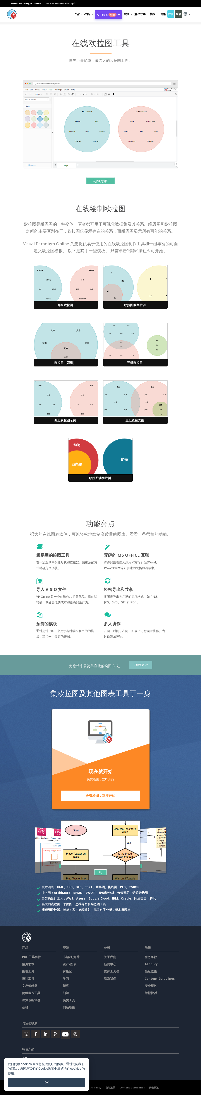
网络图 (100, 887)
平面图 (67, 904)
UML (60, 887)
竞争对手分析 (103, 910)
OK (46, 1082)
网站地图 (69, 1007)
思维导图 (81, 904)
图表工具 (28, 971)
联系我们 (110, 978)
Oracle (126, 898)
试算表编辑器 (31, 1000)
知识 (66, 993)
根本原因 (121, 910)
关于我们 (110, 957)
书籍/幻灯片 (71, 957)
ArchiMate (62, 893)
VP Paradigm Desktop (61, 3)
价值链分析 (106, 893)
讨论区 (67, 971)
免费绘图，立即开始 (100, 795)
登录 (178, 14)
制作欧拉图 (100, 181)
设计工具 (28, 978)
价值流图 (123, 893)
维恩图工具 (98, 904)
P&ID (132, 887)
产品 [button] (78, 14)
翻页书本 (28, 964)
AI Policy (151, 964)
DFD (79, 887)
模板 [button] (154, 14)
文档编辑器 (29, 986)
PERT (89, 887)
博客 (66, 986)
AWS (69, 898)
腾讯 (152, 898)
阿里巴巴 (140, 898)
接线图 (112, 887)
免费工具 (69, 1000)
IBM (115, 898)
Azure (80, 898)
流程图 (55, 904)
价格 (163, 14)
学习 (66, 978)
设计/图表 (69, 964)
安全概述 (151, 986)
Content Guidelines (160, 978)
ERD (70, 887)
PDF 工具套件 (31, 957)
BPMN (77, 893)
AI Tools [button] (108, 15)
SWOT (90, 893)
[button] (89, 14)
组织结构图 (140, 893)
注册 (171, 14)
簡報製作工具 (31, 993)
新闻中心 (110, 964)
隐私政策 (151, 971)
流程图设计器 (51, 910)
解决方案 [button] (141, 14)
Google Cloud (98, 898)
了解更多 (140, 665)
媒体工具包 (111, 971)
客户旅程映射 (81, 910)
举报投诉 (151, 993)
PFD (123, 887)
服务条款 (151, 957)
